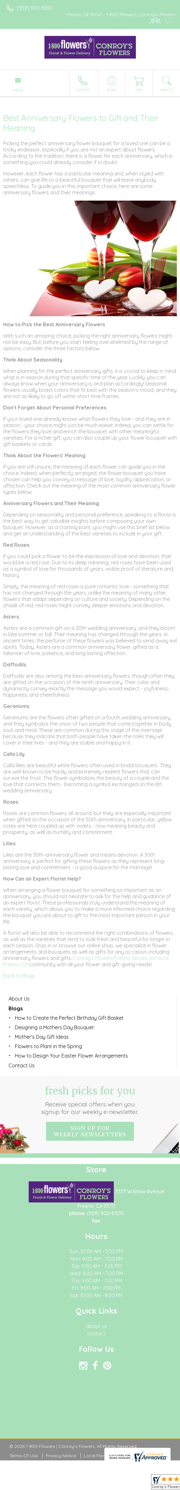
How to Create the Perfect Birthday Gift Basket (69, 1018)
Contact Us (22, 1065)
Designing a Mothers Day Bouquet (54, 1027)
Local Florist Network (106, 1456)
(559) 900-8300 (35, 8)
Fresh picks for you (89, 1100)
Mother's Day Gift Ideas (42, 1037)
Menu (18, 89)
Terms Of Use (23, 1456)
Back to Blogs (19, 976)
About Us (19, 999)
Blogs (16, 1008)
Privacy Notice (61, 1456)
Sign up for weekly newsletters (90, 1131)
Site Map (145, 1456)
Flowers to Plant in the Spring (48, 1046)
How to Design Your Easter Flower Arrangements (71, 1056)
